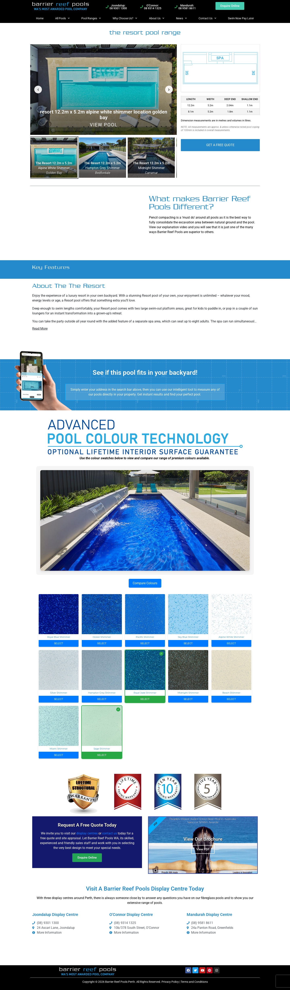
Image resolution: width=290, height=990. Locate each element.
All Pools (62, 18)
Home (40, 18)
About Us (156, 18)
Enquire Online (87, 857)
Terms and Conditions (194, 981)
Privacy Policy (170, 981)
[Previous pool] (38, 89)
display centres (87, 833)
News (181, 18)
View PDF (202, 849)
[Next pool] (169, 89)
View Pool (103, 125)
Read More (40, 328)
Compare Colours (145, 583)
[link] (103, 89)
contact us (109, 833)
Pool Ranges (91, 18)
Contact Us (207, 18)
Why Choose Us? (125, 18)
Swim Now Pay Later (241, 18)
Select (58, 643)
